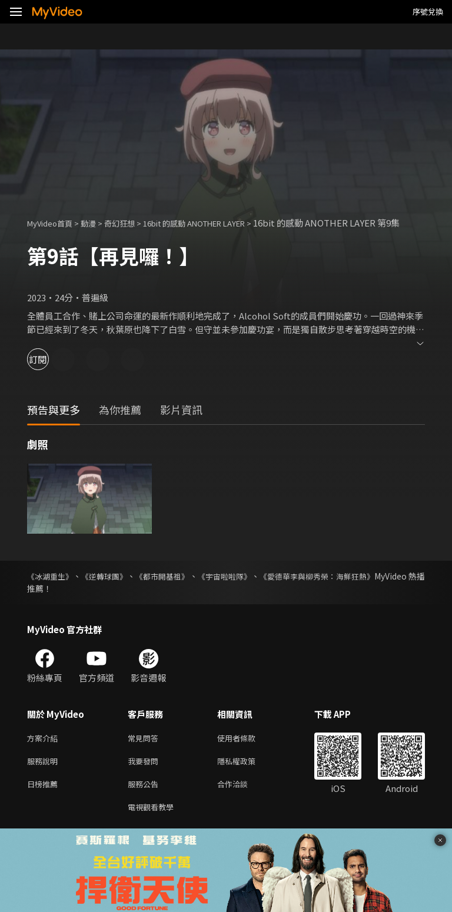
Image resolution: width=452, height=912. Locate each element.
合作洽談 (242, 801)
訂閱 (50, 372)
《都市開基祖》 (185, 589)
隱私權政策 (246, 776)
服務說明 (44, 776)
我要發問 (145, 776)
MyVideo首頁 (54, 223)
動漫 (98, 223)
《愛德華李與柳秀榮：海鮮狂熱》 (363, 589)
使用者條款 (246, 751)
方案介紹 (44, 751)
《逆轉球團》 (116, 589)
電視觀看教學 (154, 826)
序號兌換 (428, 11)
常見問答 (145, 751)
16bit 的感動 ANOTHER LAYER (219, 223)
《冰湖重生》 (52, 589)
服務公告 (145, 801)
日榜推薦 (44, 801)
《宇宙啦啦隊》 (258, 589)
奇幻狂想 (132, 223)
